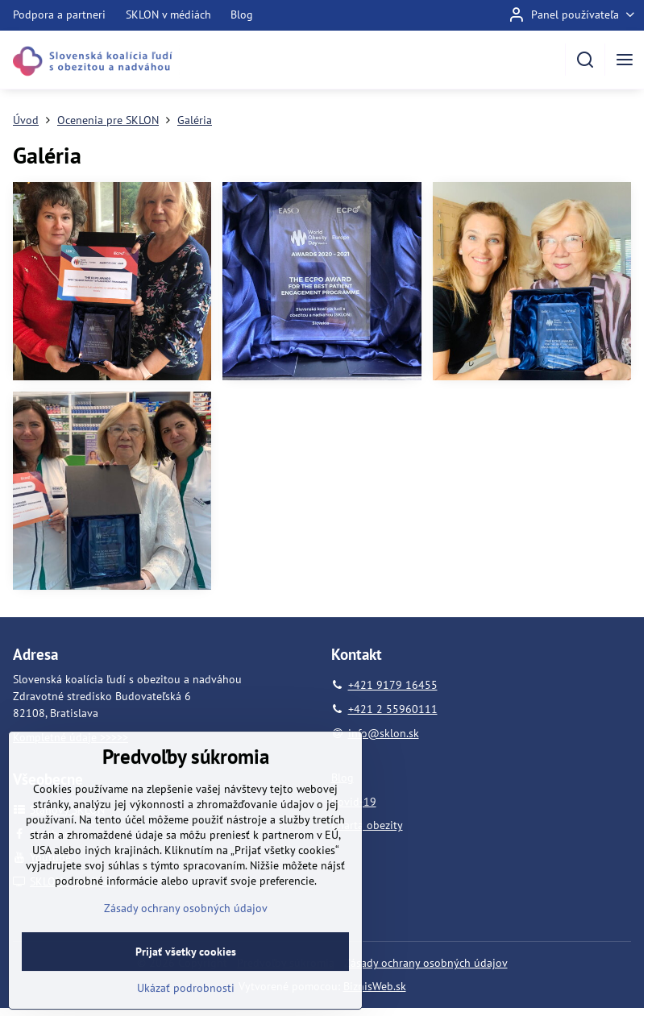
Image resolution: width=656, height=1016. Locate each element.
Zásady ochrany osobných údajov (426, 963)
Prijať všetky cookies (185, 989)
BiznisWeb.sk (374, 986)
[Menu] (624, 60)
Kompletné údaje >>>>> (70, 737)
